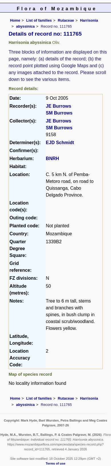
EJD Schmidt (60, 142)
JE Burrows (58, 106)
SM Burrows (59, 113)
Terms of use (55, 463)
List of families (39, 20)
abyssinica (25, 26)
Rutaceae (66, 20)
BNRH (52, 158)
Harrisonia (89, 20)
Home (15, 20)
